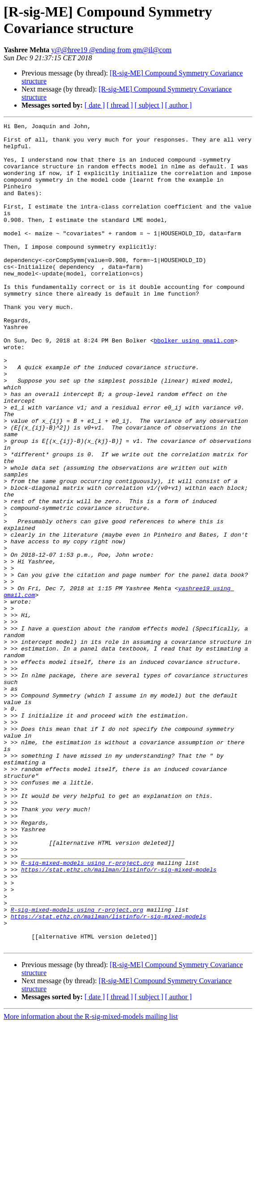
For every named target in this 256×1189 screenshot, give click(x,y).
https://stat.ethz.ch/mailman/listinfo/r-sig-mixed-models (119, 1019)
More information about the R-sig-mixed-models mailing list (91, 1181)
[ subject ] (149, 105)
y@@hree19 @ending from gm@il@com (111, 50)
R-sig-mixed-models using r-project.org (87, 1011)
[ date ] (95, 105)
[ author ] (178, 105)
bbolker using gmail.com (194, 384)
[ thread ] (120, 105)
